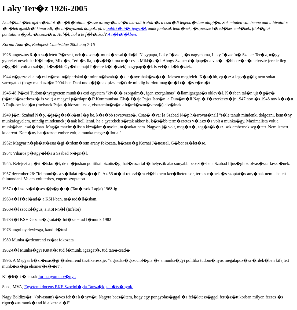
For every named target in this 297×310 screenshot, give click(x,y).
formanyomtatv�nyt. (57, 276)
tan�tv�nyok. (119, 286)
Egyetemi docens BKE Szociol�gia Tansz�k (64, 286)
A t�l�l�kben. (122, 34)
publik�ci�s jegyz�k (127, 28)
